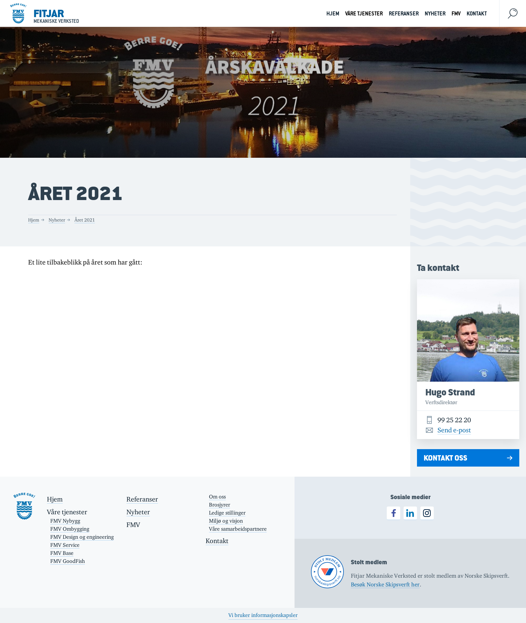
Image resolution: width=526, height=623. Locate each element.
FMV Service (65, 545)
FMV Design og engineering (82, 537)
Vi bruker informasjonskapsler (263, 615)
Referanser (404, 13)
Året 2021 (84, 220)
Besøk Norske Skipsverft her (385, 584)
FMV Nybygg (65, 521)
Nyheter (435, 13)
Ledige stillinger (227, 513)
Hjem (332, 13)
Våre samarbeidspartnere (238, 529)
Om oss (217, 496)
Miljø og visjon (226, 521)
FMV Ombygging (69, 529)
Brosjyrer (219, 504)
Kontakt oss (445, 458)
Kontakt (477, 13)
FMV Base (61, 553)
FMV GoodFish (67, 561)
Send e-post (454, 430)
